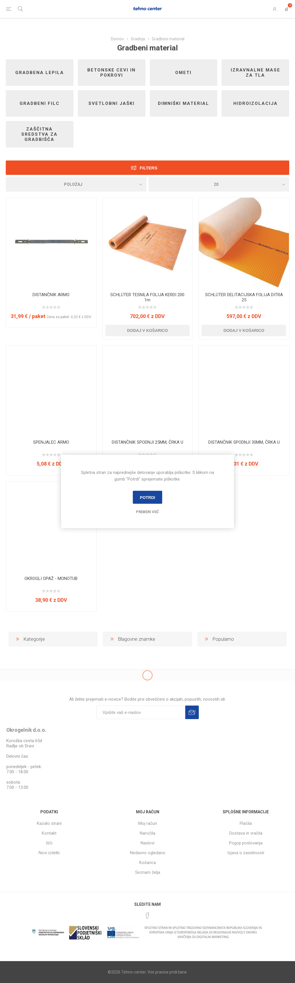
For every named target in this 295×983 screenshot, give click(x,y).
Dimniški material (183, 103)
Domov (117, 39)
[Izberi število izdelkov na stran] (219, 184)
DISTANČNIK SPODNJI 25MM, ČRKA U (147, 442)
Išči (49, 843)
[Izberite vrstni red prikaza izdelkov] (76, 184)
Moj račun (147, 823)
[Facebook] (147, 915)
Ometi (183, 72)
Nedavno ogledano (147, 852)
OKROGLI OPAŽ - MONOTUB (50, 578)
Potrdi (147, 497)
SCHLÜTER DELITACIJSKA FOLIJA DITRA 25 (244, 297)
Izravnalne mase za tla (255, 72)
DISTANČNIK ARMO (51, 294)
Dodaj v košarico (147, 330)
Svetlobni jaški (111, 103)
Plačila (246, 823)
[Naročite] (141, 712)
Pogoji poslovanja (245, 843)
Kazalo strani (49, 823)
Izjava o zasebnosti (245, 852)
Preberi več (147, 512)
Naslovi (147, 843)
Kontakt (49, 833)
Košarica (147, 862)
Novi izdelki (49, 852)
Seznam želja (147, 872)
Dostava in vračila (245, 833)
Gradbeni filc (40, 103)
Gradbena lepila (39, 72)
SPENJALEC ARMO (51, 442)
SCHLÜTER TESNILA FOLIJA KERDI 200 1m (147, 297)
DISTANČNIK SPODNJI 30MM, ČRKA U (244, 442)
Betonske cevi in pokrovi (111, 72)
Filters (148, 167)
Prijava (192, 712)
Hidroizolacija (255, 103)
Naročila (147, 833)
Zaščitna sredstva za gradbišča (39, 134)
